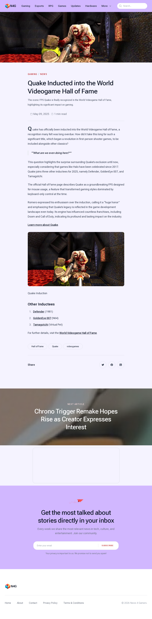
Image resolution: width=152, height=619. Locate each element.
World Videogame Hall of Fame (78, 332)
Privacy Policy (50, 603)
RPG (51, 5)
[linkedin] (120, 364)
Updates (76, 5)
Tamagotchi (40, 324)
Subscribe (107, 545)
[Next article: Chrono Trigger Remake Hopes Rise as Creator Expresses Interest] (76, 416)
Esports (39, 5)
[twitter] (102, 364)
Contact (33, 603)
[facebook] (111, 364)
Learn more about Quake (43, 224)
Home (8, 603)
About (20, 603)
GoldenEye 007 (42, 318)
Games (62, 5)
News (43, 74)
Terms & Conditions (73, 603)
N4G (13, 6)
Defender (38, 311)
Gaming (25, 5)
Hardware (91, 5)
